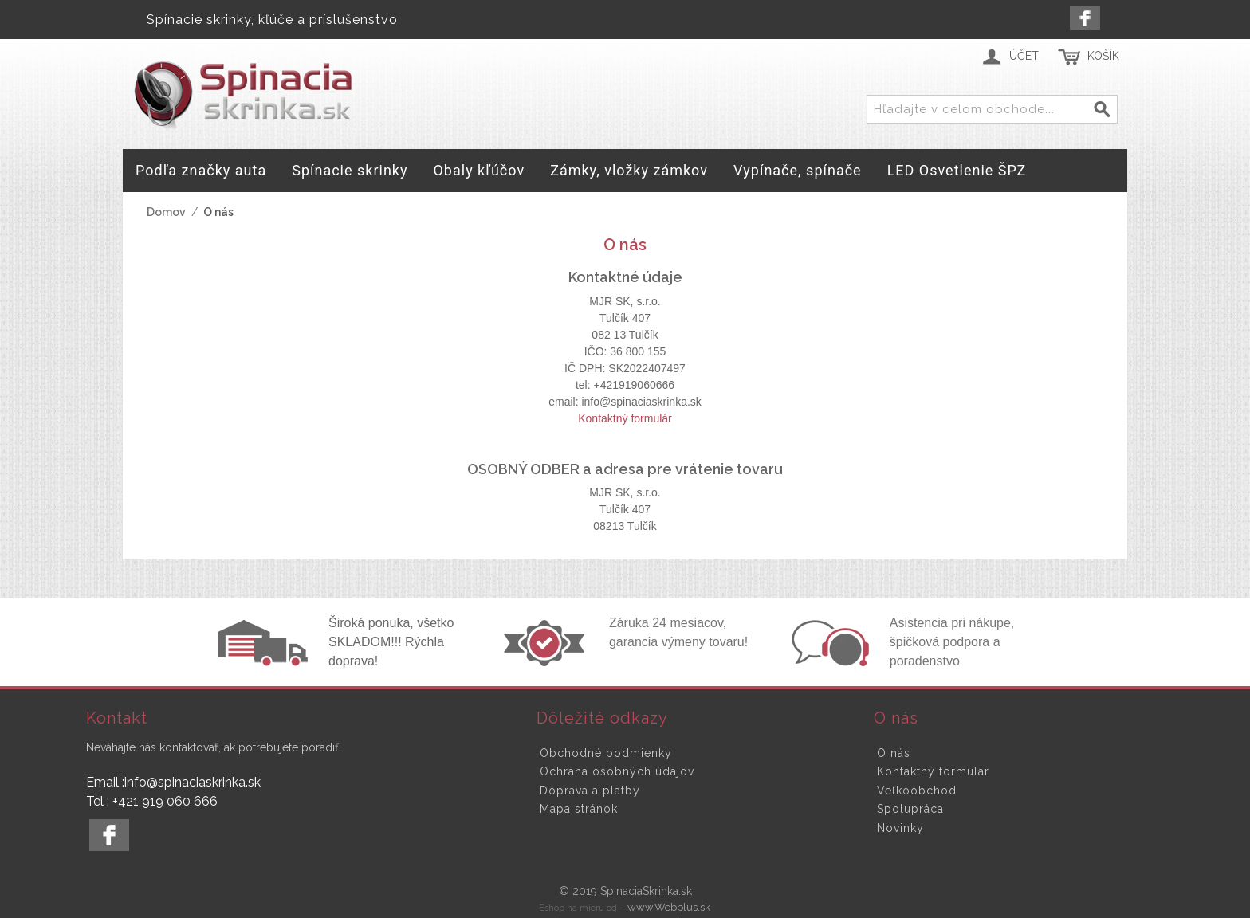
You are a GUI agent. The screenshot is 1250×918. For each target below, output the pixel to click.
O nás (893, 753)
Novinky (900, 828)
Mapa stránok (579, 808)
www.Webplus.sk (668, 907)
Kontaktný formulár (625, 418)
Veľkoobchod (917, 790)
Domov (166, 212)
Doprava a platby (590, 790)
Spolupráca (910, 808)
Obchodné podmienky (606, 753)
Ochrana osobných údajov (617, 771)
